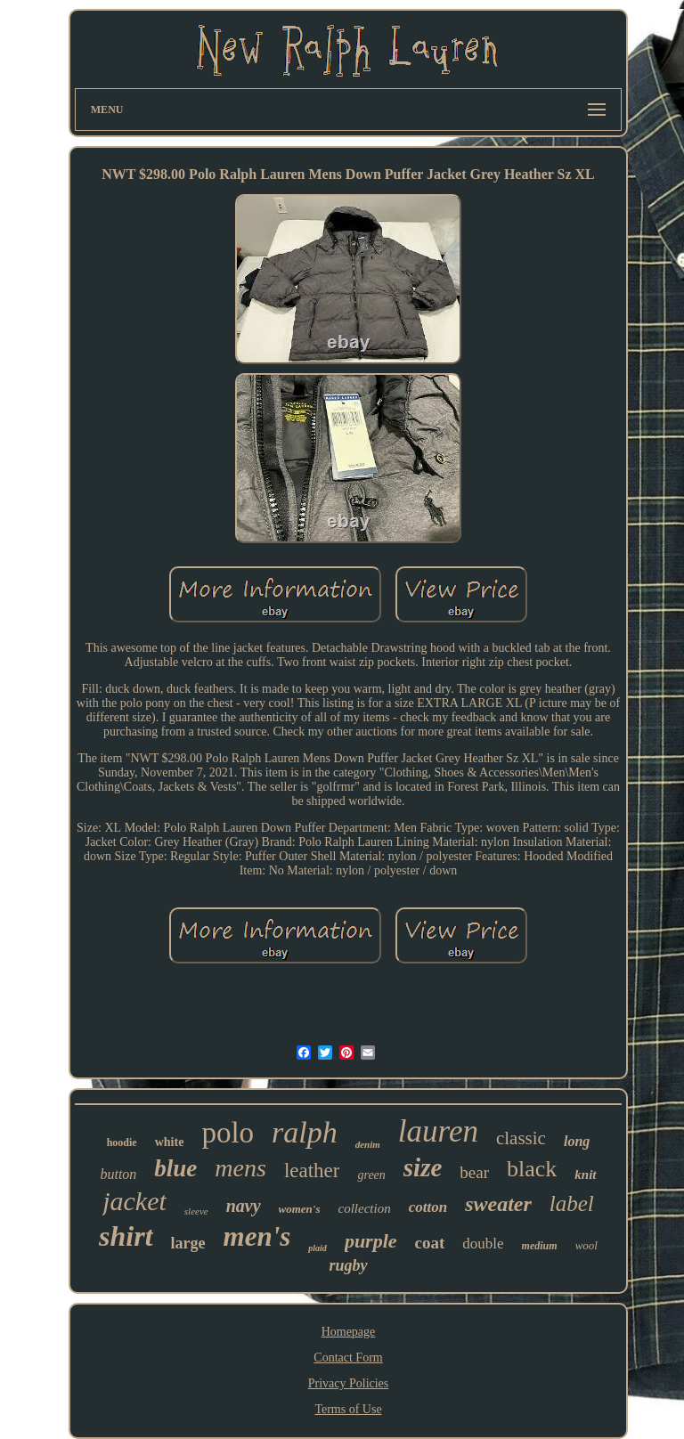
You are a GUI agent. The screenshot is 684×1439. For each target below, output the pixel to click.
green (371, 1175)
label (572, 1203)
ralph (305, 1132)
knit (585, 1174)
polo (227, 1133)
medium (540, 1246)
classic (521, 1138)
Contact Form (348, 1357)
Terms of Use (347, 1409)
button (118, 1174)
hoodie (122, 1142)
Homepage (349, 1331)
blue (175, 1168)
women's (300, 1208)
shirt (125, 1236)
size (423, 1167)
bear (474, 1172)
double (482, 1243)
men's (257, 1236)
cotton (428, 1207)
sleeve (196, 1211)
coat (430, 1242)
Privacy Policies (348, 1383)
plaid (317, 1248)
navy (243, 1205)
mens (240, 1168)
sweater (498, 1203)
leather (312, 1170)
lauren (438, 1131)
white (169, 1142)
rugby (348, 1265)
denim (367, 1144)
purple (371, 1241)
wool (586, 1245)
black (532, 1169)
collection (364, 1208)
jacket (134, 1200)
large (188, 1243)
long (577, 1141)
